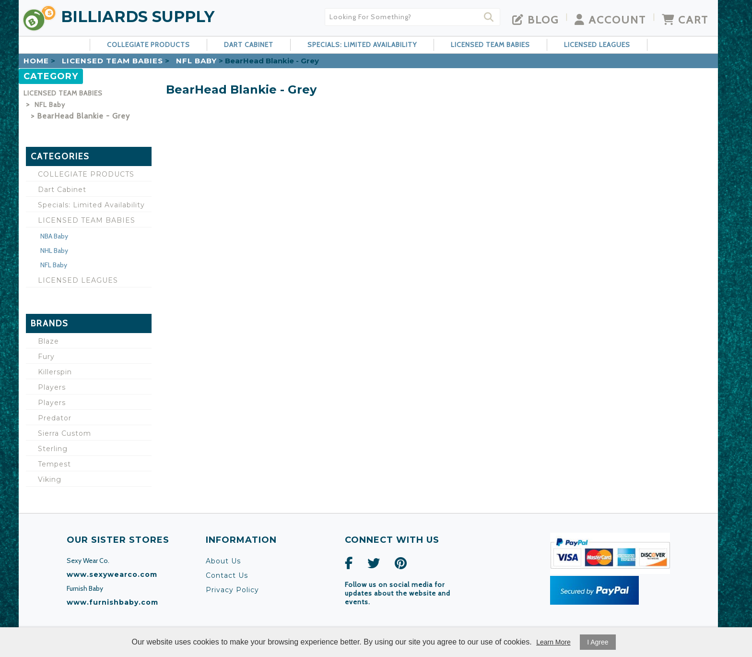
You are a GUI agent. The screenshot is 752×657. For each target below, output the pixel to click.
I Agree (597, 642)
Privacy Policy (232, 589)
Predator (54, 418)
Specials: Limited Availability (362, 44)
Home (36, 60)
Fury (46, 356)
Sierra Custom (64, 433)
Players (52, 387)
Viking (49, 479)
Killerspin (55, 372)
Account (610, 19)
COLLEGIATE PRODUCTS (148, 44)
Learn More (553, 642)
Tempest (54, 464)
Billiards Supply (137, 16)
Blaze (48, 341)
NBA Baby (54, 236)
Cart (685, 19)
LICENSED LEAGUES (597, 44)
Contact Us (227, 575)
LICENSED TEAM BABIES (490, 44)
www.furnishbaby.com (112, 602)
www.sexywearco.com (112, 574)
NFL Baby (196, 60)
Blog (535, 19)
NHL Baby (54, 250)
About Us (223, 561)
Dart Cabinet (248, 44)
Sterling (53, 448)
